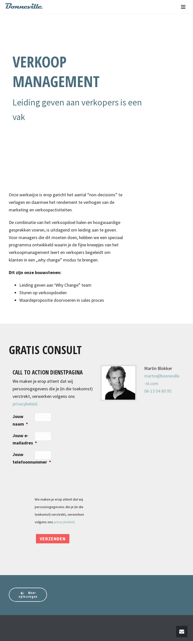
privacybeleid (25, 404)
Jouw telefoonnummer (24, 458)
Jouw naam (20, 420)
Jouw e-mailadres (24, 439)
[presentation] (73, 479)
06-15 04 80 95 (157, 391)
